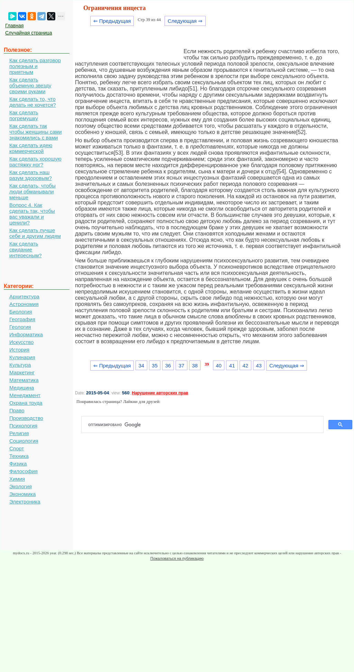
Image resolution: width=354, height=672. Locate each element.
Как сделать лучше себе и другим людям (35, 233)
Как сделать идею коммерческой (30, 148)
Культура (20, 365)
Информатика (26, 334)
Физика (18, 464)
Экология (20, 486)
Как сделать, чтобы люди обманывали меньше (32, 191)
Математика (24, 380)
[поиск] (205, 425)
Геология (20, 327)
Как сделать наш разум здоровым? (30, 175)
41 (232, 365)
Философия (23, 471)
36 (168, 365)
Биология (20, 312)
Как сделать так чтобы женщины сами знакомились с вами (35, 132)
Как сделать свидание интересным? (25, 249)
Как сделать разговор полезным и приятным (35, 66)
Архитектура (24, 296)
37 (181, 365)
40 (219, 365)
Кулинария (22, 357)
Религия (19, 433)
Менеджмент (24, 395)
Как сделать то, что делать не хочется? (32, 102)
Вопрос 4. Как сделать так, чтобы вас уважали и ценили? (32, 213)
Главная (14, 25)
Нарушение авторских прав (160, 393)
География (22, 319)
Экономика (22, 494)
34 (141, 365)
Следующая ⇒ (185, 21)
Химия (17, 479)
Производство (26, 418)
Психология (23, 426)
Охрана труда (26, 403)
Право (17, 410)
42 (246, 365)
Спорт (16, 448)
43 (259, 365)
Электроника (24, 502)
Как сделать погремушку (23, 115)
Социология (23, 441)
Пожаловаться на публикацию (177, 558)
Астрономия (24, 304)
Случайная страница (28, 33)
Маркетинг (22, 372)
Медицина (21, 388)
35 (155, 365)
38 (195, 365)
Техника (19, 456)
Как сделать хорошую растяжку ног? (35, 161)
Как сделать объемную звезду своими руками (30, 85)
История (19, 350)
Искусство (21, 342)
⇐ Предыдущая (112, 21)
